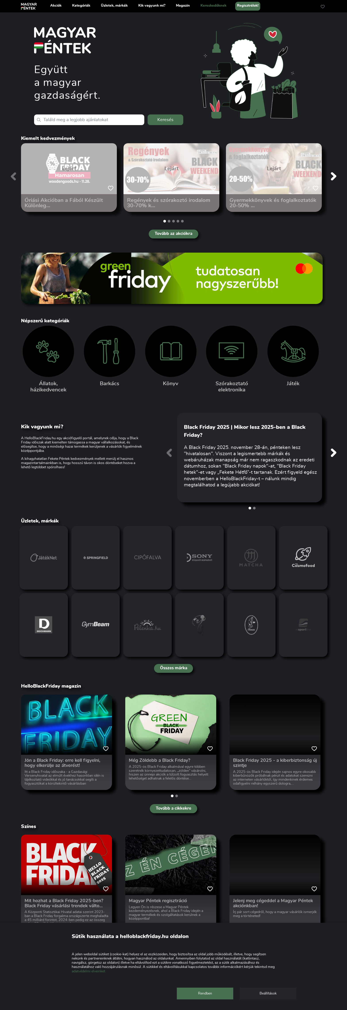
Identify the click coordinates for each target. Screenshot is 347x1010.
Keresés (165, 120)
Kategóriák (81, 5)
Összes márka (173, 668)
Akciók (56, 5)
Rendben (205, 993)
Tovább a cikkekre (173, 808)
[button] (164, 221)
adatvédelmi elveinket (88, 971)
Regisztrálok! (247, 5)
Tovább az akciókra (173, 234)
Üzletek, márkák (114, 5)
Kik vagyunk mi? (151, 5)
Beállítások (268, 993)
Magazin (183, 5)
